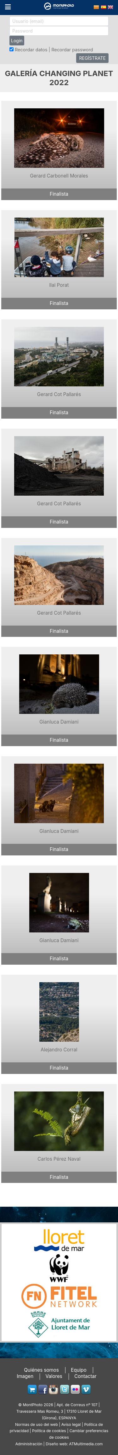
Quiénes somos (41, 1370)
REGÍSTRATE (92, 58)
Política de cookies (49, 1430)
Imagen (25, 1376)
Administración (28, 1444)
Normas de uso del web (36, 1424)
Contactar (85, 1376)
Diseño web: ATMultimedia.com (74, 1444)
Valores (53, 1376)
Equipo (79, 1370)
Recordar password (72, 49)
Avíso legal (71, 1424)
